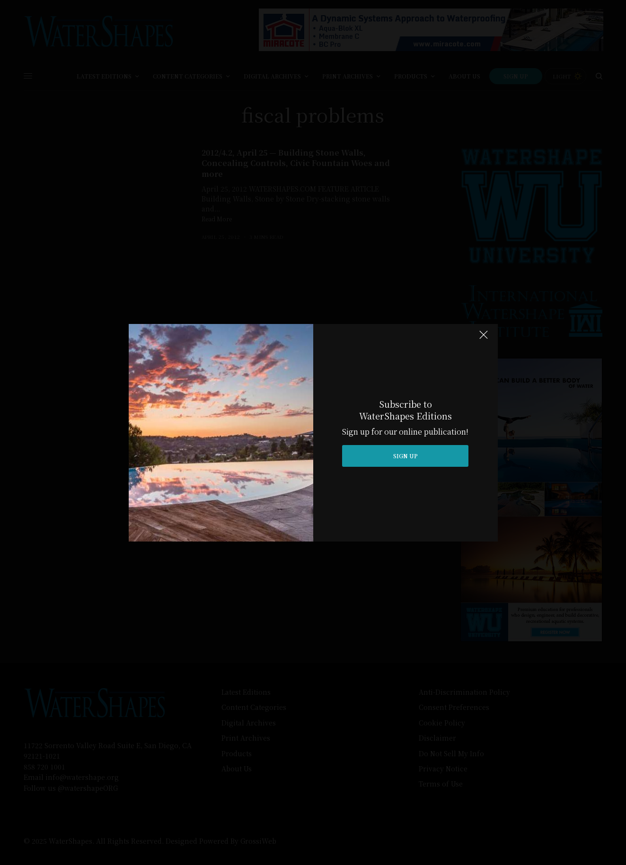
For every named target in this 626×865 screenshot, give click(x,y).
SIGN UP (405, 456)
